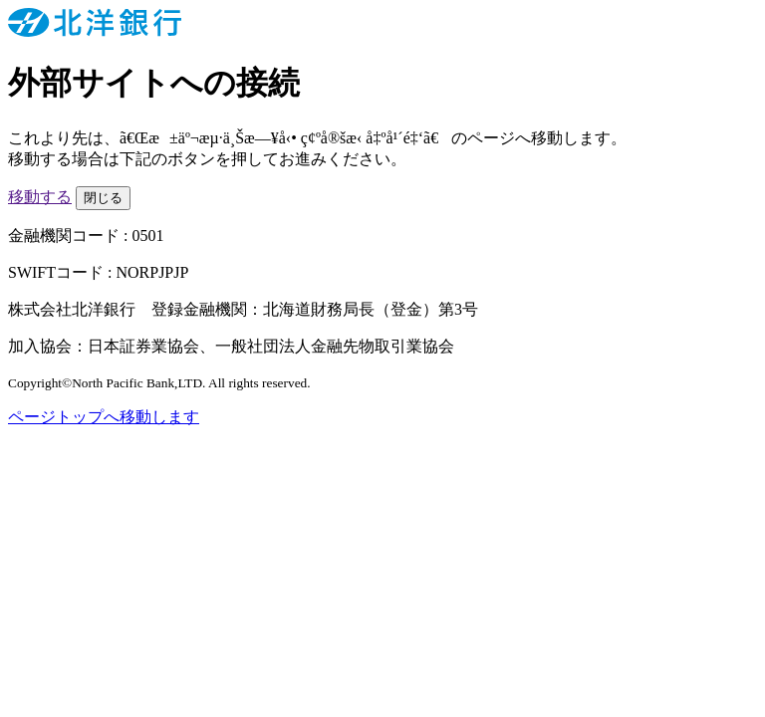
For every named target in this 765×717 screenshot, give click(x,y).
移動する (40, 196)
